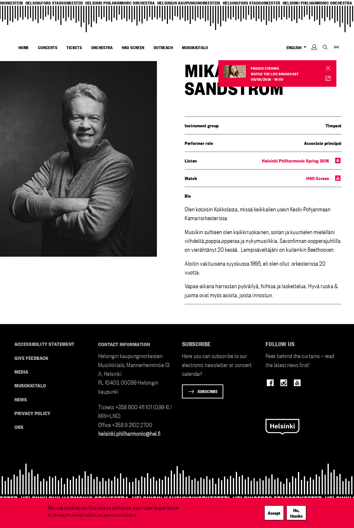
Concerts (47, 47)
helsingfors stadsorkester (54, 3)
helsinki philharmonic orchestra (120, 3)
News (20, 399)
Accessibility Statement (44, 344)
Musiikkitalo (195, 47)
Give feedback (31, 357)
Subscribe (208, 391)
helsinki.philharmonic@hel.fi (129, 433)
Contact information (124, 344)
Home (24, 47)
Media (21, 371)
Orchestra (102, 47)
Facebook (270, 382)
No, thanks (296, 513)
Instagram (283, 382)
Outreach (163, 47)
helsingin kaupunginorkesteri (188, 3)
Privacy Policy (32, 413)
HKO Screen (133, 47)
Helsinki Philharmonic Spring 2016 (295, 160)
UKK (19, 426)
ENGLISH (297, 47)
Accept (274, 513)
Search (325, 47)
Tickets (74, 47)
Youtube (297, 382)
